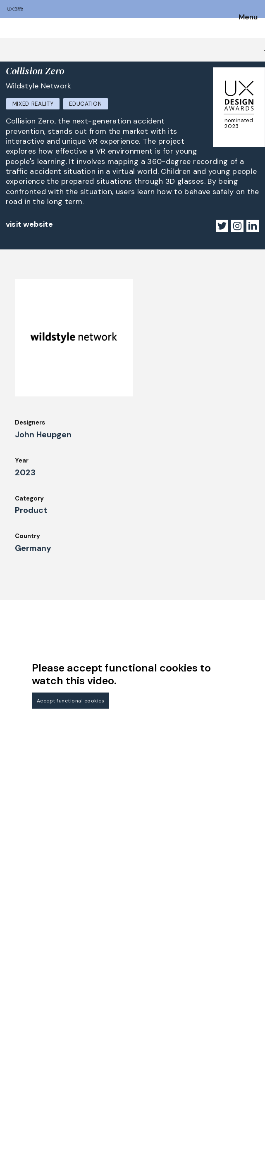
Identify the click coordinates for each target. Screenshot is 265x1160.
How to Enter (26, 1043)
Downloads (108, 1107)
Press (187, 1062)
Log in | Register (203, 1096)
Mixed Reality (33, 103)
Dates (15, 1054)
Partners (192, 1051)
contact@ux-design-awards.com (79, 1142)
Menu (248, 17)
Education (85, 103)
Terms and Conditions (212, 1085)
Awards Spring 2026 (122, 1051)
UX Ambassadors (31, 1099)
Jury (12, 1077)
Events (102, 1062)
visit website (29, 224)
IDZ (97, 1096)
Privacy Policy (200, 1074)
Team (100, 1085)
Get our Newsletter (42, 991)
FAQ (12, 1065)
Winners (104, 1040)
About (101, 1074)
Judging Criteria (30, 1088)
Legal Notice (198, 1040)
